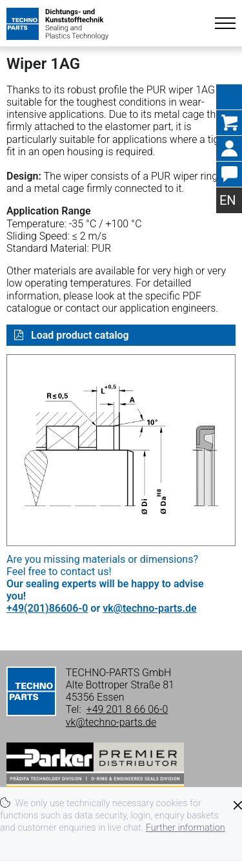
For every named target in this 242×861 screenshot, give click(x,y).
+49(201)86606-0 (47, 608)
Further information (185, 827)
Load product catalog (78, 335)
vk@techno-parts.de (149, 608)
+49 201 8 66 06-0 (127, 709)
